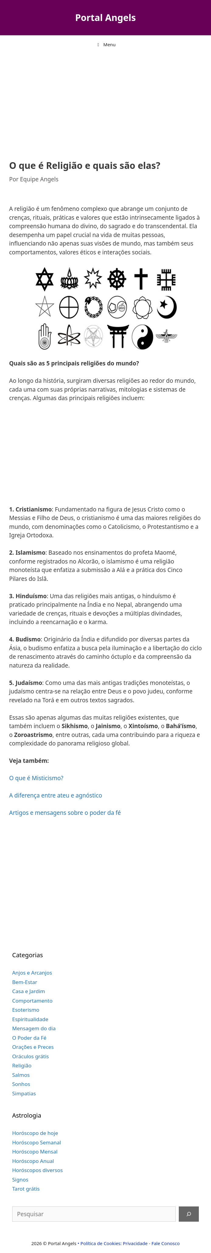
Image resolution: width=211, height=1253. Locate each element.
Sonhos (21, 1083)
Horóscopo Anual (33, 1160)
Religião (22, 1065)
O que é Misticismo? (36, 778)
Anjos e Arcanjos (32, 972)
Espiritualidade (30, 1019)
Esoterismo (25, 1009)
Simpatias (24, 1093)
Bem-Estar (24, 982)
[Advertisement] (105, 102)
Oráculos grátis (30, 1056)
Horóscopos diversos (37, 1170)
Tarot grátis (26, 1188)
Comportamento (32, 1000)
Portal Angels (105, 17)
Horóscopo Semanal (36, 1142)
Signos (20, 1179)
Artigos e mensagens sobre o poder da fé (65, 813)
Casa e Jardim (28, 991)
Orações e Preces (33, 1046)
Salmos (21, 1074)
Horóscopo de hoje (35, 1132)
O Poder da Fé (29, 1037)
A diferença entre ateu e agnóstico (55, 795)
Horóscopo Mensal (34, 1151)
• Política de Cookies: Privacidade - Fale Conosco (129, 1243)
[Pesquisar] (189, 1214)
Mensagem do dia (34, 1028)
